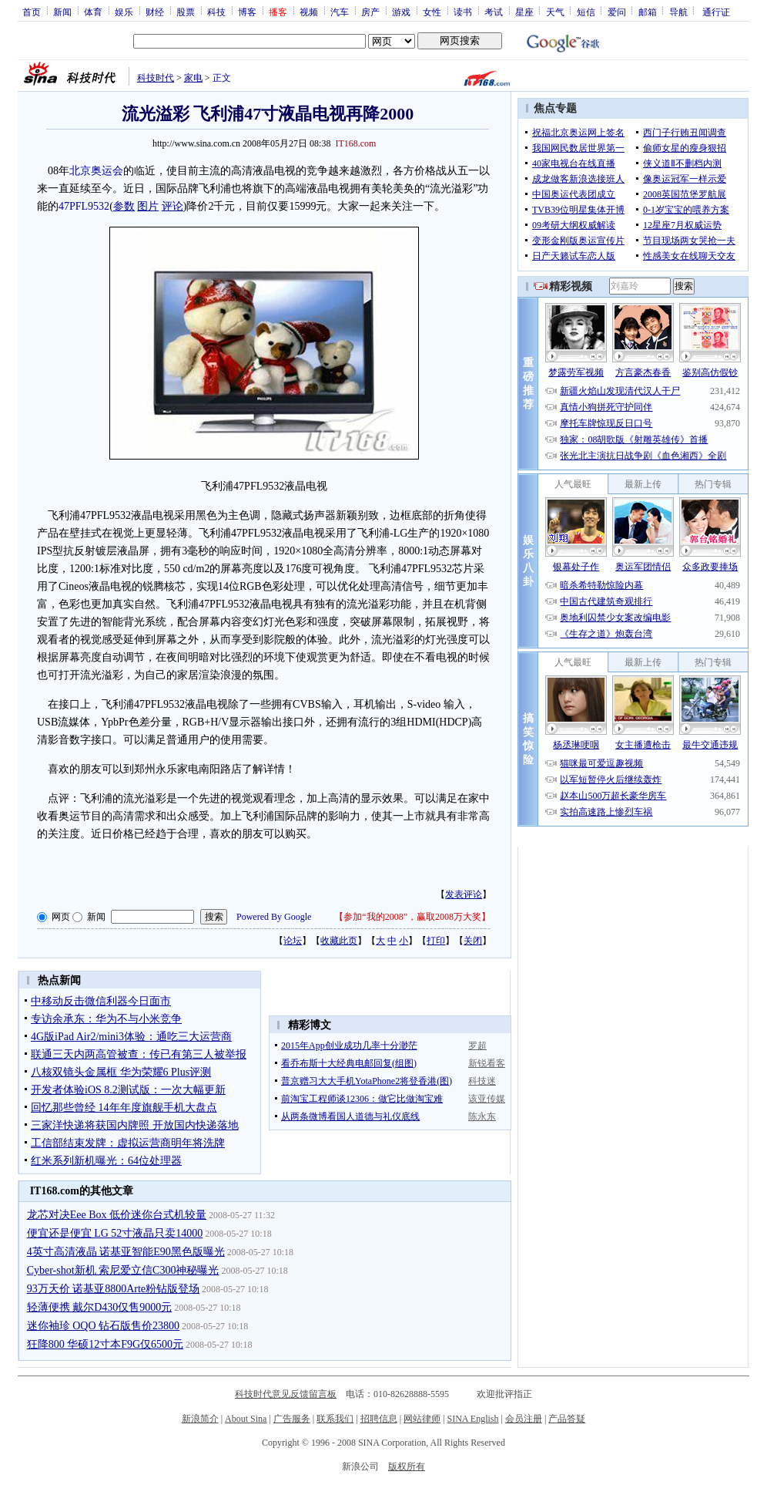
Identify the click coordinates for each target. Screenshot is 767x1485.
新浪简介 (200, 1418)
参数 (124, 206)
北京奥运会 (96, 171)
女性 (432, 11)
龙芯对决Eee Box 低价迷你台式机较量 (116, 1215)
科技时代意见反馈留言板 (286, 1394)
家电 (193, 77)
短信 (586, 11)
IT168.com (355, 143)
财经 (155, 11)
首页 (31, 11)
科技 (216, 11)
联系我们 (335, 1418)
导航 (678, 11)
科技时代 (155, 77)
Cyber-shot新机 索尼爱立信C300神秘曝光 (123, 1270)
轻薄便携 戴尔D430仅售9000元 (99, 1307)
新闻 (62, 11)
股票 (185, 11)
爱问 (617, 11)
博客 (247, 11)
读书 (463, 11)
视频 (309, 11)
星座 (524, 11)
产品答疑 (566, 1418)
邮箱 (647, 11)
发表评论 (463, 894)
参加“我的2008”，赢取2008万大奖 (412, 916)
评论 (172, 206)
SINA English (472, 1418)
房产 (370, 11)
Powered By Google (273, 916)
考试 (493, 11)
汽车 (339, 11)
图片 (148, 206)
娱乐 (124, 11)
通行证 (716, 11)
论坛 (292, 940)
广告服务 (291, 1418)
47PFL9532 (84, 206)
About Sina (245, 1418)
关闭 (473, 940)
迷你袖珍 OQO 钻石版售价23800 (103, 1326)
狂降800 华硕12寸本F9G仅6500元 (105, 1344)
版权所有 (406, 1466)
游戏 (401, 11)
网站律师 (422, 1418)
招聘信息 (378, 1418)
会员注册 (523, 1418)
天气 (555, 11)
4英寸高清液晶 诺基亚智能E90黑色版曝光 (126, 1252)
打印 (436, 940)
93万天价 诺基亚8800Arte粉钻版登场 (113, 1289)
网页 (61, 916)
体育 (93, 11)
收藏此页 (338, 940)
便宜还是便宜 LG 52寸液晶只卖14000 (115, 1233)
